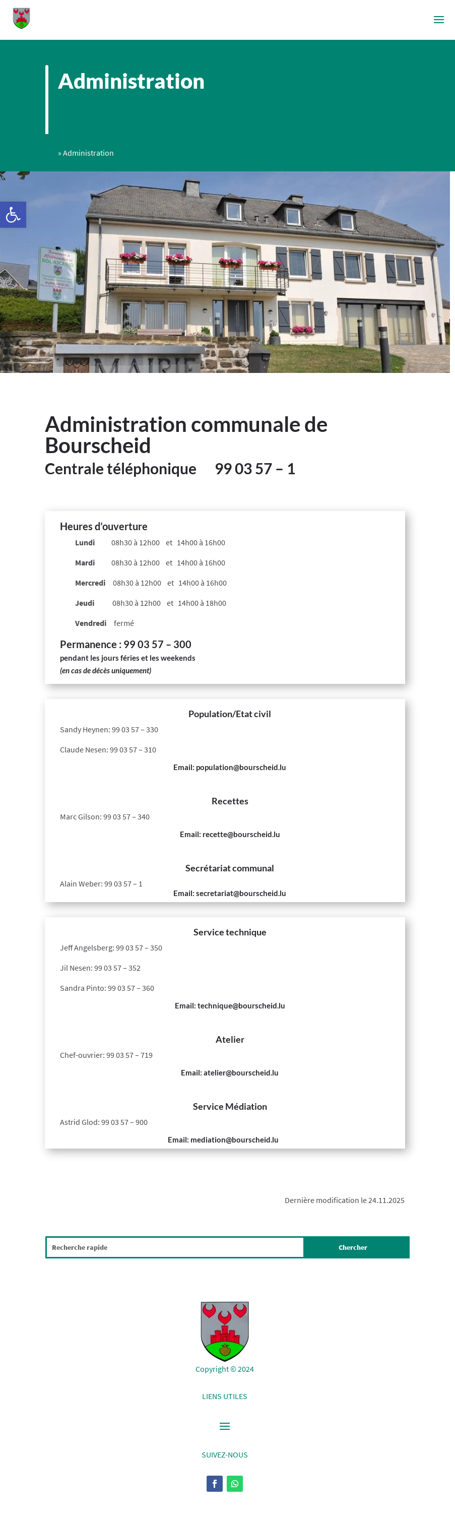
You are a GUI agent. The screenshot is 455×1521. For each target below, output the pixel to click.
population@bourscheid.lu (241, 767)
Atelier (230, 1039)
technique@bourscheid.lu (241, 1005)
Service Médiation (230, 1106)
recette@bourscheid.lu (241, 834)
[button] (13, 215)
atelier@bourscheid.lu (241, 1072)
